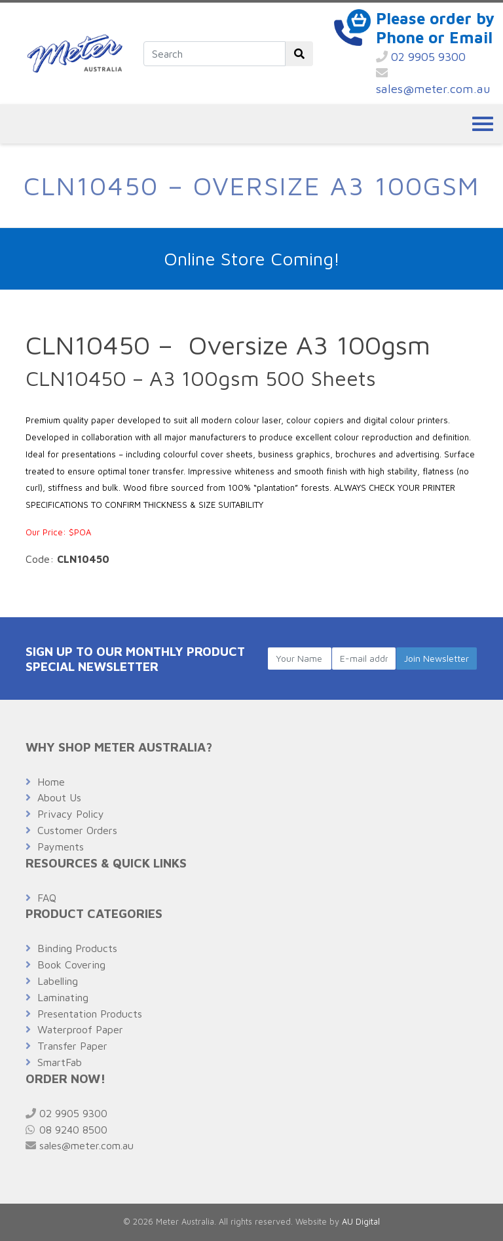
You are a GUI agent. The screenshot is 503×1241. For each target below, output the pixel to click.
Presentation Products (89, 1014)
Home (51, 782)
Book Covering (71, 964)
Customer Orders (77, 830)
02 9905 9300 (421, 57)
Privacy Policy (70, 814)
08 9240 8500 (66, 1130)
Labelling (57, 981)
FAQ (46, 898)
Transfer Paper (72, 1046)
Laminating (62, 997)
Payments (60, 846)
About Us (59, 797)
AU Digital (361, 1222)
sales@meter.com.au (433, 81)
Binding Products (77, 948)
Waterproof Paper (80, 1029)
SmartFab (59, 1062)
